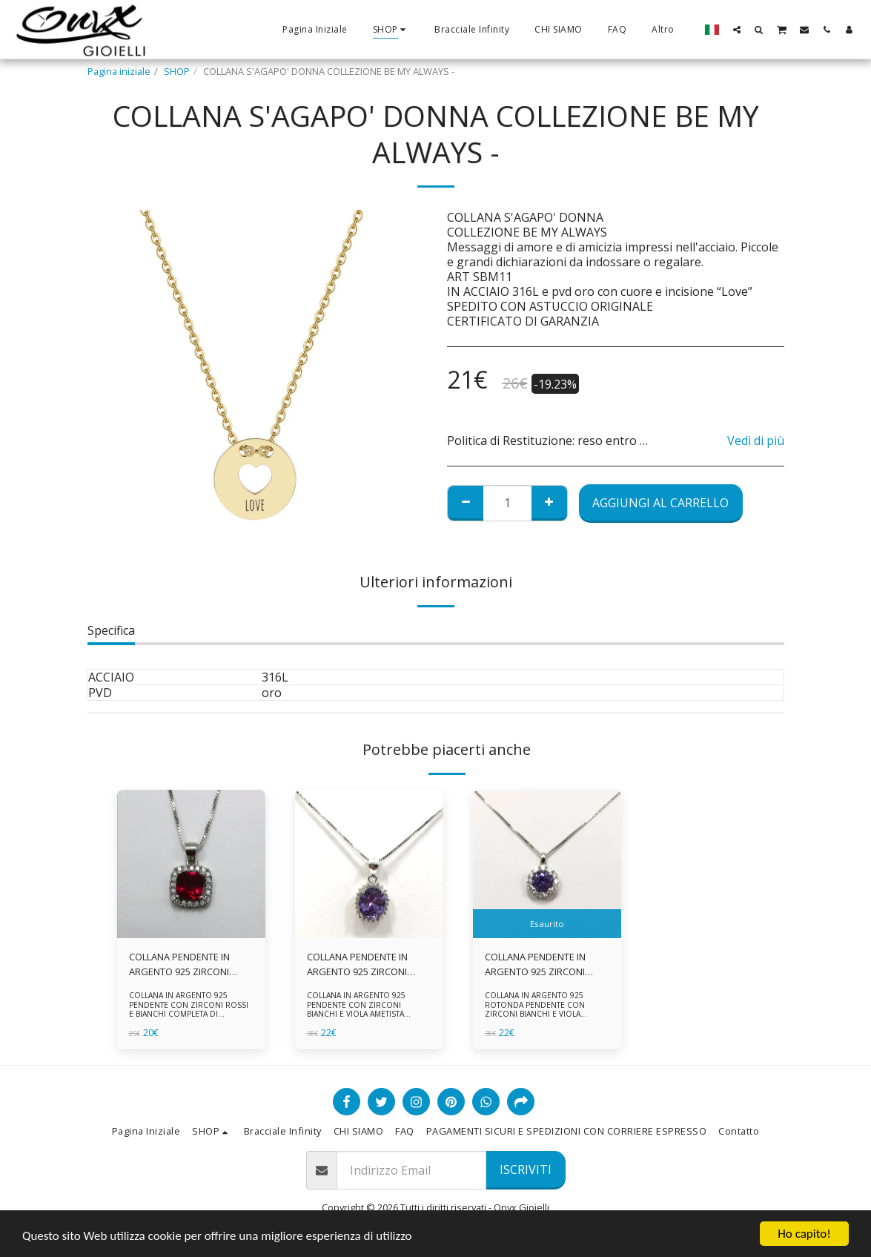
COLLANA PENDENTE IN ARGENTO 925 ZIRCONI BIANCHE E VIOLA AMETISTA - (545, 964)
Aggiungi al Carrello (660, 503)
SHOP (177, 71)
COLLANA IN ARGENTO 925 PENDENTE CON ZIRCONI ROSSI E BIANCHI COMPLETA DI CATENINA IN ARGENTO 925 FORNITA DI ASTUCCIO (188, 1014)
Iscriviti (526, 1169)
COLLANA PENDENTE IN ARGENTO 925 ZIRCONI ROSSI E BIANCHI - (179, 964)
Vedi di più (755, 440)
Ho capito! (804, 1233)
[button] (736, 29)
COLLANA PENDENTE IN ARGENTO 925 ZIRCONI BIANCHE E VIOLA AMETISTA (367, 964)
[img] (191, 864)
